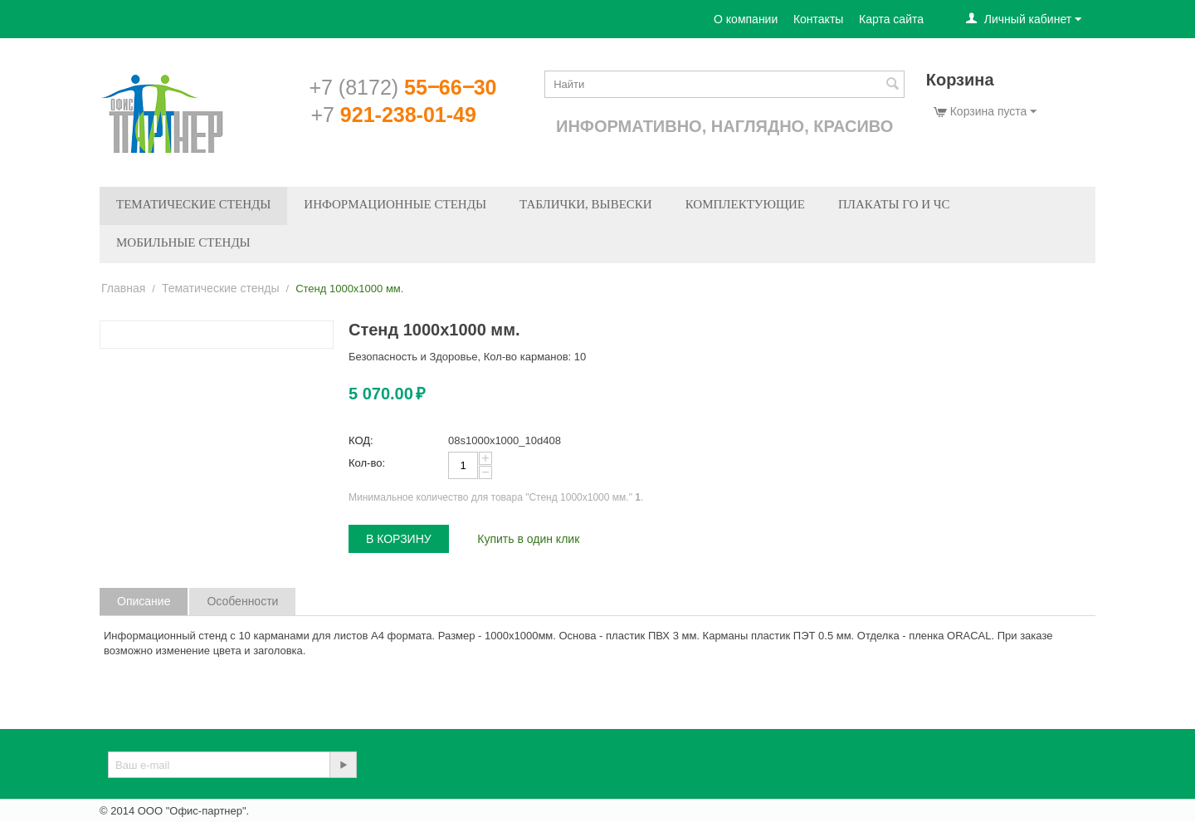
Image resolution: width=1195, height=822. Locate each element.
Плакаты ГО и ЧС (894, 204)
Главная (123, 288)
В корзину (399, 539)
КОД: (361, 440)
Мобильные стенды (183, 242)
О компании (746, 19)
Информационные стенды (395, 204)
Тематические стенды (193, 204)
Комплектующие (745, 204)
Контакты (818, 19)
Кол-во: (367, 463)
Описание (143, 601)
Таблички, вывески (585, 204)
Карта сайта (891, 19)
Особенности (242, 601)
